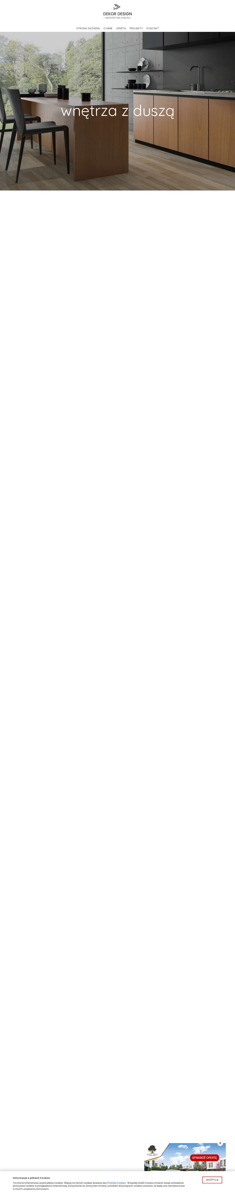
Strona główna (88, 28)
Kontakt (153, 28)
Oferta (121, 28)
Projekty (136, 28)
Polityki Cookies (117, 1182)
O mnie (108, 28)
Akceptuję (212, 1179)
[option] (117, 111)
